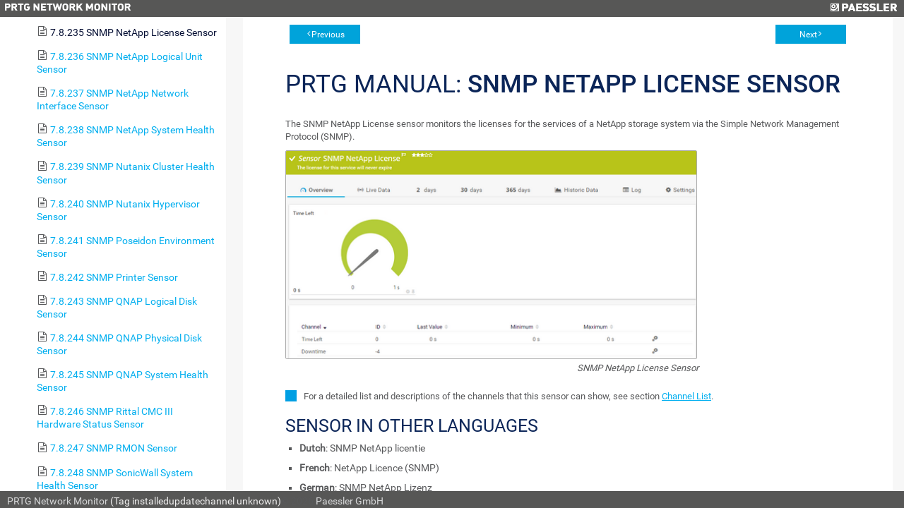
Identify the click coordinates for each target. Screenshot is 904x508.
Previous (328, 35)
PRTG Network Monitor (57, 501)
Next (808, 35)
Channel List (686, 396)
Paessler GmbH (349, 501)
